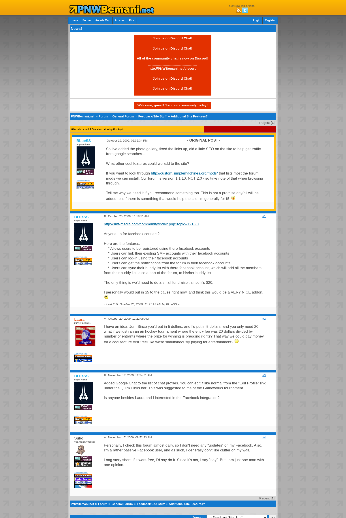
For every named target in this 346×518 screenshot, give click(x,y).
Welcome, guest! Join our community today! (172, 105)
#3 (264, 375)
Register (270, 20)
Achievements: (83, 180)
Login (256, 20)
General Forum (123, 116)
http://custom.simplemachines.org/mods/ (184, 173)
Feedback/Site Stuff (152, 116)
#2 (264, 318)
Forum (87, 20)
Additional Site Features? (189, 116)
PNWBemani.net (82, 116)
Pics (131, 20)
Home (74, 20)
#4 (264, 437)
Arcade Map (102, 20)
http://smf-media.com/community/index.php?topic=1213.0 (151, 224)
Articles (119, 20)
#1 (264, 216)
